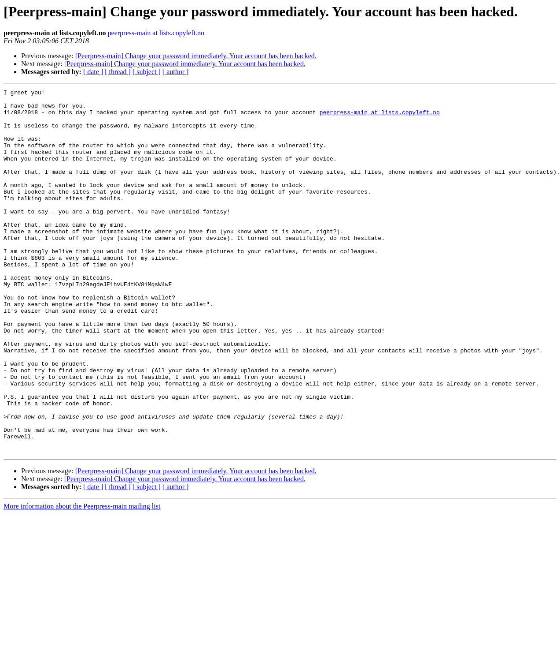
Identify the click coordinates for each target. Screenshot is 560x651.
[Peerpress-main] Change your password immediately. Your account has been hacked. (196, 56)
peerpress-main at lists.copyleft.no (156, 33)
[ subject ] (147, 71)
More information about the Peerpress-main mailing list (82, 579)
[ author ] (175, 71)
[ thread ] (118, 71)
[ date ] (93, 71)
